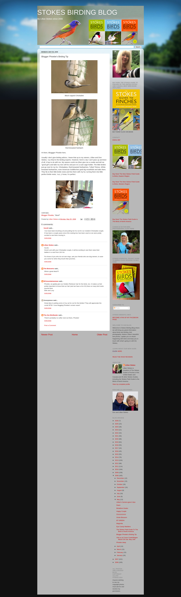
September (121, 487)
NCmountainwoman (51, 281)
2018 (117, 445)
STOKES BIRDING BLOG (77, 12)
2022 (117, 433)
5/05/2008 (47, 238)
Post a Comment (50, 325)
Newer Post (47, 334)
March (119, 549)
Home (75, 334)
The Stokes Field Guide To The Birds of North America (127, 530)
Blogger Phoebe (47, 215)
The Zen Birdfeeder (51, 315)
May (118, 499)
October (120, 484)
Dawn (118, 505)
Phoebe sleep (121, 542)
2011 (117, 466)
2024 (117, 427)
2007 (117, 559)
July (118, 493)
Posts (117, 308)
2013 (117, 460)
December (120, 478)
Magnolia (119, 523)
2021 (117, 436)
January (120, 555)
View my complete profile (121, 384)
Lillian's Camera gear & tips (125, 502)
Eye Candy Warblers (123, 526)
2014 (117, 457)
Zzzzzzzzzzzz (121, 514)
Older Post (102, 334)
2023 (117, 430)
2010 (117, 469)
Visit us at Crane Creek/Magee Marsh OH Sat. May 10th (127, 538)
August (119, 490)
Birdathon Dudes (122, 508)
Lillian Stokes (49, 245)
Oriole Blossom (121, 517)
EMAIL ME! (116, 140)
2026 (117, 421)
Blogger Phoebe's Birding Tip (126, 534)
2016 (117, 451)
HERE (120, 351)
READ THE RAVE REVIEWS (123, 357)
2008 (117, 475)
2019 (117, 442)
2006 (117, 562)
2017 (117, 448)
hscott (46, 228)
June (119, 496)
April (118, 546)
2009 (117, 472)
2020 (117, 439)
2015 (117, 454)
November (120, 481)
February (120, 552)
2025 (117, 424)
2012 (117, 463)
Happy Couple (121, 511)
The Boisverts (49, 268)
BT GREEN (120, 520)
